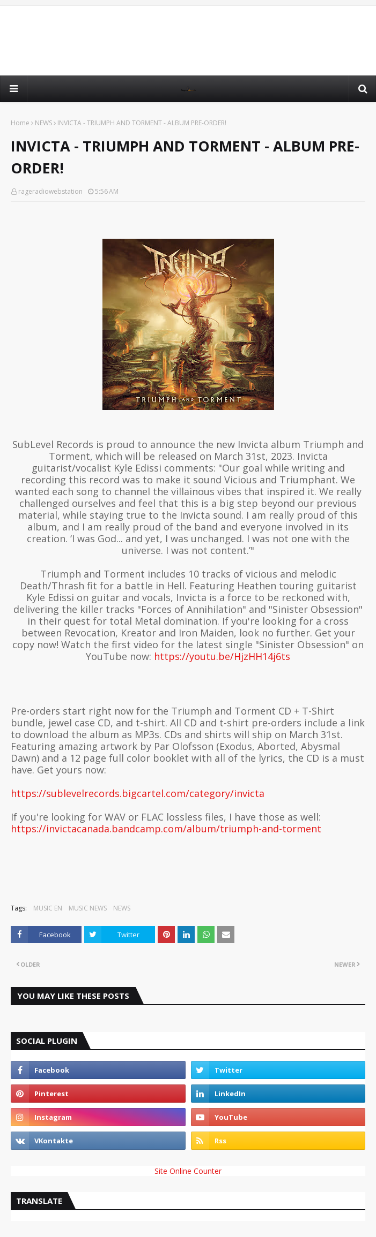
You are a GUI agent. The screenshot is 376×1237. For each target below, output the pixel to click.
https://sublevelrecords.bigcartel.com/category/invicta (137, 793)
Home (20, 122)
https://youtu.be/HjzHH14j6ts (222, 656)
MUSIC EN (47, 908)
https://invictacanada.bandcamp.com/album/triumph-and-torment (166, 828)
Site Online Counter (188, 1171)
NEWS (43, 122)
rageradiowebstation (50, 191)
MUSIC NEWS (88, 908)
